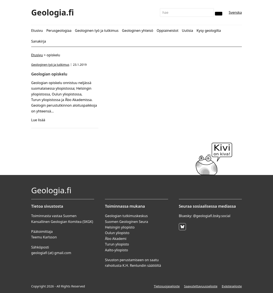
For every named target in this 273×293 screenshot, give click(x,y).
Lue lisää (38, 120)
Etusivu (37, 55)
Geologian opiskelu (49, 74)
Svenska (235, 12)
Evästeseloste (232, 286)
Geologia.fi (52, 12)
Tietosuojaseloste (167, 286)
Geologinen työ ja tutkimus (50, 65)
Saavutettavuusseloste (200, 286)
